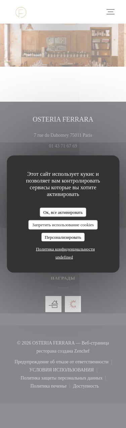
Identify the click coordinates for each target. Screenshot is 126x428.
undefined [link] (64, 257)
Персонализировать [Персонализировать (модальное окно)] (63, 236)
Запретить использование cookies (63, 224)
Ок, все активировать (63, 212)
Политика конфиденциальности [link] (65, 249)
